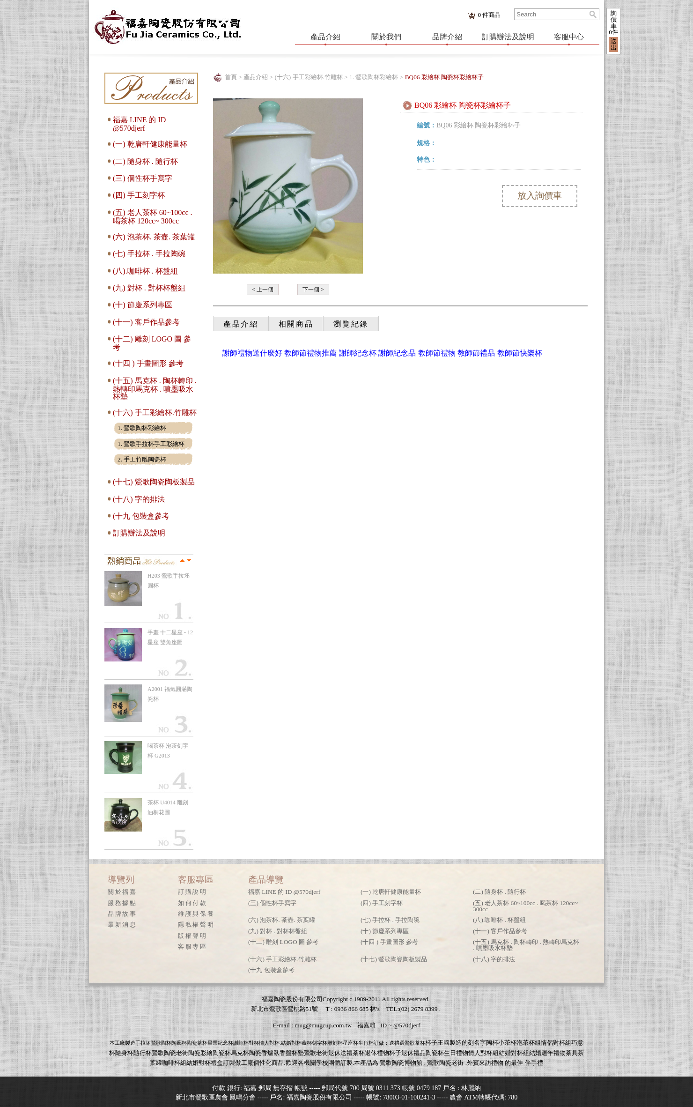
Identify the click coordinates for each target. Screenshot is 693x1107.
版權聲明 (192, 935)
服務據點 (122, 902)
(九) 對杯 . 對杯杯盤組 (149, 288)
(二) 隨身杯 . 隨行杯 (145, 161)
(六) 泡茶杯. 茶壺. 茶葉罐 (154, 237)
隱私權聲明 (196, 924)
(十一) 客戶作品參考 (146, 322)
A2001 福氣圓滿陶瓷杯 (169, 694)
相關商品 (296, 324)
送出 (614, 44)
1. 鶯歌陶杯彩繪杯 (142, 427)
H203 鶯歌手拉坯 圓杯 (168, 580)
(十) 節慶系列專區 (142, 305)
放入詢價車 (539, 196)
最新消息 (122, 924)
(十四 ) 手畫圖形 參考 (148, 363)
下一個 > (313, 289)
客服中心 (569, 37)
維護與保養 (196, 913)
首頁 (231, 77)
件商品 (489, 14)
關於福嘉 (122, 891)
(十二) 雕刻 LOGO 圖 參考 (283, 941)
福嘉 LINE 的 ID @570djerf (139, 124)
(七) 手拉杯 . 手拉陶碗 (149, 254)
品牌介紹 (447, 37)
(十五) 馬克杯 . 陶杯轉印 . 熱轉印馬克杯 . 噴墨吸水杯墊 (155, 389)
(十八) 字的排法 (139, 499)
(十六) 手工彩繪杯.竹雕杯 (155, 412)
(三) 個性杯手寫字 (142, 178)
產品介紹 (325, 37)
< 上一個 (262, 289)
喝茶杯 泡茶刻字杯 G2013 (167, 751)
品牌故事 (122, 913)
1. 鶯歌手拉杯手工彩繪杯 (151, 443)
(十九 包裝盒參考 (141, 516)
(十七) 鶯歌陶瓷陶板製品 (154, 482)
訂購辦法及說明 (508, 37)
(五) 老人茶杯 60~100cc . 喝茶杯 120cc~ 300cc (152, 216)
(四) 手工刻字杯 (139, 195)
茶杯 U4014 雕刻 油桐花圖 (167, 807)
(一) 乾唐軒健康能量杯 (150, 144)
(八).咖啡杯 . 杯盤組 (145, 271)
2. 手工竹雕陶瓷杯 (142, 459)
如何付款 (192, 902)
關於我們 (386, 37)
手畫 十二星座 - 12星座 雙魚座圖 (170, 637)
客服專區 (192, 946)
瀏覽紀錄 (351, 324)
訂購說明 (192, 891)
